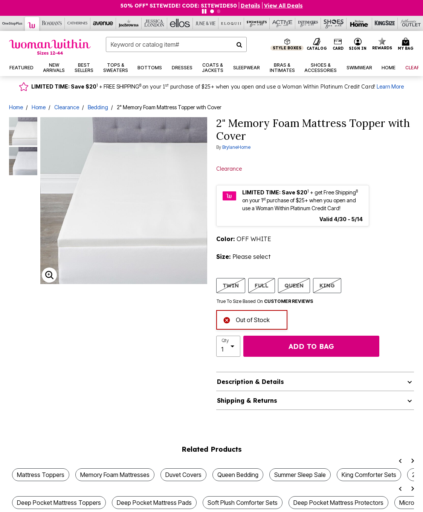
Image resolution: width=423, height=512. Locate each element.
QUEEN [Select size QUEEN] (294, 285)
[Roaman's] (52, 23)
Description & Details (250, 381)
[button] (358, 44)
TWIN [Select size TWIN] (231, 285)
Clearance (66, 107)
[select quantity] (228, 346)
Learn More (390, 86)
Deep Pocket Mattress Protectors (338, 502)
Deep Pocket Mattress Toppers (59, 502)
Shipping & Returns (247, 400)
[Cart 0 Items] (406, 44)
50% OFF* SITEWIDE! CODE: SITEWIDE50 (179, 5)
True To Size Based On (265, 301)
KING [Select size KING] (327, 285)
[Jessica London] (154, 23)
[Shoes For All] (334, 23)
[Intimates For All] (308, 23)
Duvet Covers (183, 474)
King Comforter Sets (369, 474)
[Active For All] (282, 23)
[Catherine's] (77, 23)
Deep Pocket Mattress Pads (154, 502)
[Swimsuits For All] (257, 23)
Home (16, 107)
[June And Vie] (205, 23)
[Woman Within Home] (50, 47)
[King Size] (385, 23)
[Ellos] (180, 23)
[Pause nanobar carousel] (204, 11)
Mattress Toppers (40, 474)
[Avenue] (103, 23)
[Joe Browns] (129, 23)
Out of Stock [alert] (246, 319)
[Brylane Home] (359, 23)
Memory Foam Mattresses (115, 474)
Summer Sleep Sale (300, 474)
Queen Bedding (237, 474)
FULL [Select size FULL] (262, 285)
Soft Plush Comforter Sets (243, 502)
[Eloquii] (231, 23)
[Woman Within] (32, 24)
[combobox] (176, 44)
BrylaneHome (236, 147)
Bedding (98, 107)
